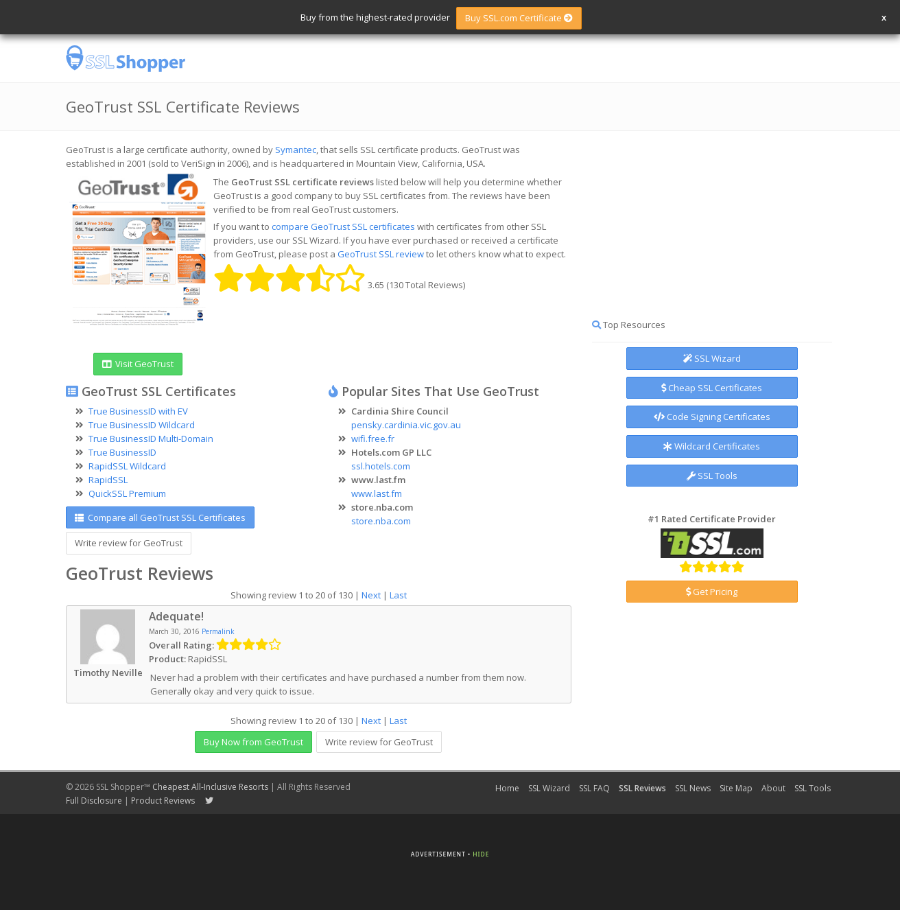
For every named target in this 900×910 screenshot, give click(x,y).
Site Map (736, 788)
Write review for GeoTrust (128, 543)
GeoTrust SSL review (381, 254)
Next (371, 595)
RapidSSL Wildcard (127, 466)
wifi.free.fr (372, 438)
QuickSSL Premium (127, 493)
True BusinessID (122, 452)
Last (398, 595)
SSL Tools (712, 475)
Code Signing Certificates (712, 416)
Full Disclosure (94, 800)
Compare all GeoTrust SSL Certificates (160, 517)
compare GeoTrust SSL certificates (343, 226)
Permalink (218, 631)
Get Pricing (711, 591)
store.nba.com (381, 521)
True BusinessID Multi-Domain (150, 438)
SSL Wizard (712, 358)
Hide (481, 854)
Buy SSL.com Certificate (519, 18)
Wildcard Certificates (711, 446)
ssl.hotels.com (380, 466)
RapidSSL (108, 480)
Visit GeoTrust (138, 364)
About (773, 788)
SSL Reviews (642, 788)
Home (507, 788)
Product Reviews (163, 800)
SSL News (693, 788)
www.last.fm (376, 493)
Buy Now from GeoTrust (253, 742)
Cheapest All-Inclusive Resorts (210, 787)
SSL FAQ (594, 788)
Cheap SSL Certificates (711, 388)
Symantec (295, 149)
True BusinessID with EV (138, 411)
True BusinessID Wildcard (141, 425)
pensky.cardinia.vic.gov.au (406, 425)
